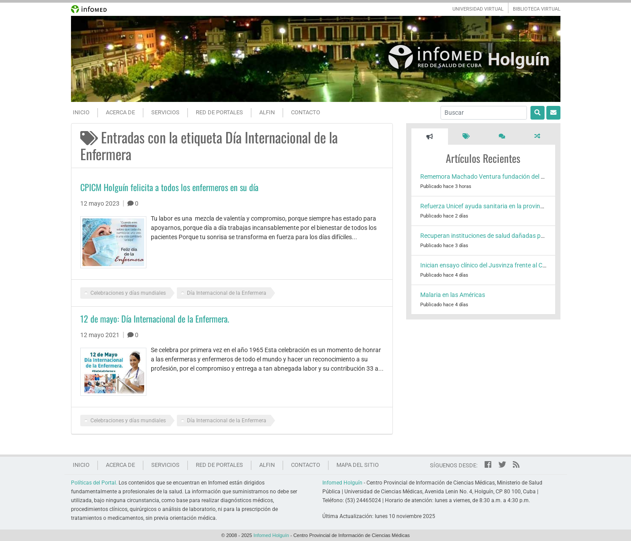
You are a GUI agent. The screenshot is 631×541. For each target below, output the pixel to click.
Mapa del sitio (357, 465)
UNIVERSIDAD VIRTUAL (478, 9)
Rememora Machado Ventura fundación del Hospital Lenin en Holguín (515, 176)
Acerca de (120, 112)
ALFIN (267, 112)
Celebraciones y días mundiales (128, 293)
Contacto (305, 112)
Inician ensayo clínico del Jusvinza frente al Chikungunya (497, 265)
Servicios (165, 112)
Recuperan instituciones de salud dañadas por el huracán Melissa (509, 235)
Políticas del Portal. (94, 483)
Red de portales (219, 112)
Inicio (81, 112)
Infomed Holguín (342, 483)
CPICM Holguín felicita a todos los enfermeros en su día (169, 187)
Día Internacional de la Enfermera (226, 293)
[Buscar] (484, 113)
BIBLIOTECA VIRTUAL (536, 9)
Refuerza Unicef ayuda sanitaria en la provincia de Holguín (499, 206)
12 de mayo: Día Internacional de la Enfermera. (154, 318)
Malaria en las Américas (452, 294)
